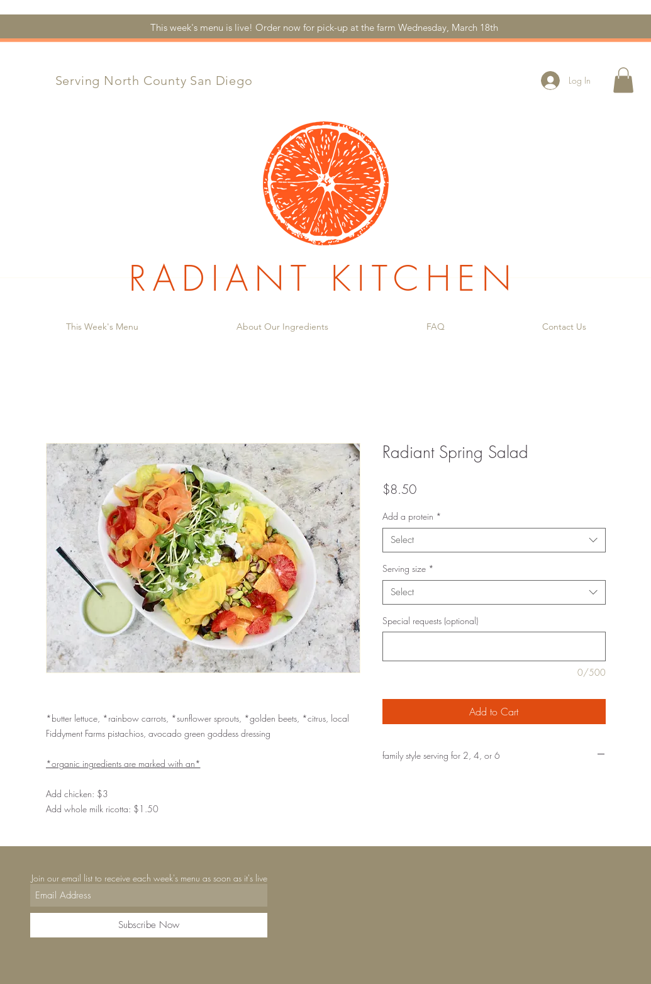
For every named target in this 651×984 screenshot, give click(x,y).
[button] (623, 80)
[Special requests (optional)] (494, 646)
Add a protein (412, 516)
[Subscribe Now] (148, 925)
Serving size (408, 568)
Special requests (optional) (430, 621)
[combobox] (494, 540)
